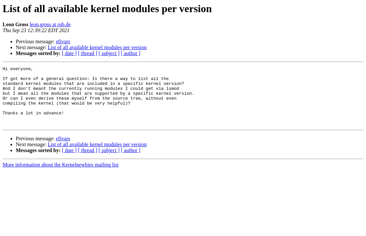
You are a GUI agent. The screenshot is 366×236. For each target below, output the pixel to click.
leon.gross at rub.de (49, 24)
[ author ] (131, 53)
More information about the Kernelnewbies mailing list (61, 176)
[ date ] (69, 53)
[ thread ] (87, 53)
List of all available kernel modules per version (97, 47)
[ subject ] (109, 53)
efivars (63, 41)
